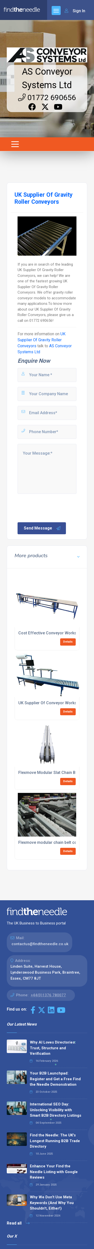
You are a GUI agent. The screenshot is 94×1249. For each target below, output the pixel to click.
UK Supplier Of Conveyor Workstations (53, 703)
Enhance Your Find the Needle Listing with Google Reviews (54, 1172)
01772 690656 (47, 97)
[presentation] (55, 507)
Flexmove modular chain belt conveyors (55, 842)
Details (68, 641)
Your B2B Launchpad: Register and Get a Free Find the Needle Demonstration (55, 1079)
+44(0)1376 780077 (48, 995)
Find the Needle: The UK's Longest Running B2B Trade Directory (55, 1141)
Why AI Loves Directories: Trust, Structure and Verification (53, 1048)
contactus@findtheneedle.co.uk (40, 944)
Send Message (42, 528)
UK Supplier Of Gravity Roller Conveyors (41, 340)
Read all (18, 1223)
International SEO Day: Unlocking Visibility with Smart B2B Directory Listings (55, 1110)
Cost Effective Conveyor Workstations (53, 633)
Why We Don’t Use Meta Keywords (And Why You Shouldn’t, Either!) (52, 1203)
